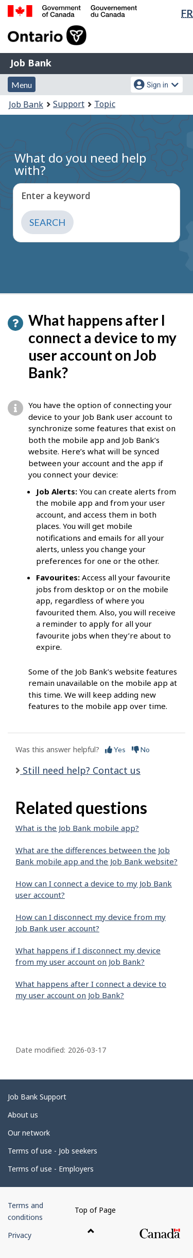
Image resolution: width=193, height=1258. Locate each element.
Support (68, 104)
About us (23, 1115)
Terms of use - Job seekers (52, 1151)
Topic (104, 104)
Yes (115, 749)
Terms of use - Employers (51, 1169)
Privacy (19, 1235)
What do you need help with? (80, 164)
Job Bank (30, 63)
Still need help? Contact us (80, 770)
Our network (29, 1133)
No (141, 749)
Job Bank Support (37, 1097)
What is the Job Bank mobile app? (77, 828)
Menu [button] (21, 85)
